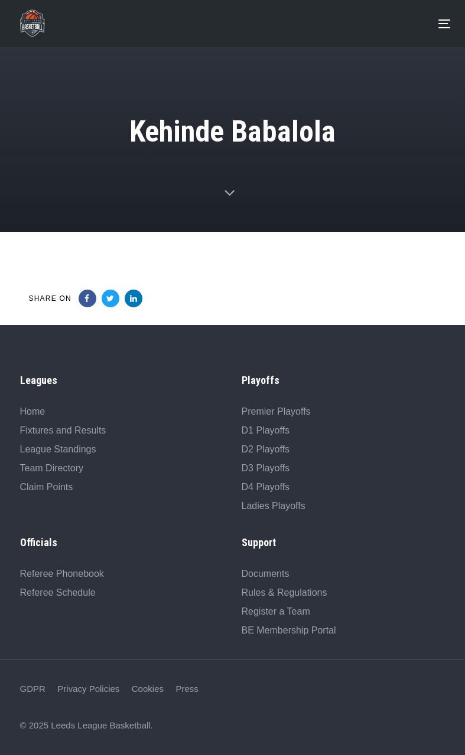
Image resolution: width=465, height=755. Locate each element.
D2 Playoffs (266, 449)
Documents (266, 574)
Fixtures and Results (63, 430)
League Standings (58, 449)
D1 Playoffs (266, 430)
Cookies (148, 689)
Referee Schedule (58, 592)
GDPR (32, 689)
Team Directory (52, 468)
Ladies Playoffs (273, 506)
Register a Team (276, 611)
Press (186, 689)
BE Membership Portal (289, 630)
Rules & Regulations (284, 592)
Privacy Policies (88, 689)
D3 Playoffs (266, 468)
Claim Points (46, 487)
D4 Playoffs (266, 487)
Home (32, 411)
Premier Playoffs (276, 411)
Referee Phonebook (62, 574)
